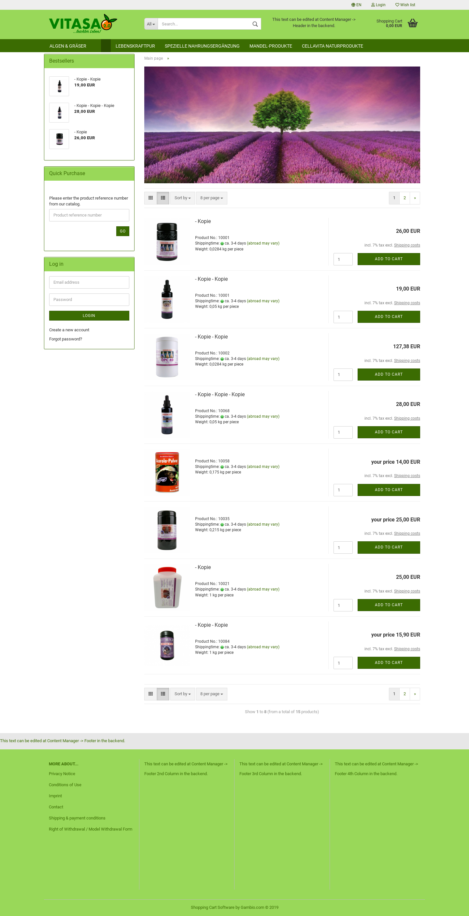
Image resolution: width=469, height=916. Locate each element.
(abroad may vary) (263, 243)
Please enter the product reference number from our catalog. (88, 201)
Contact (56, 806)
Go (123, 231)
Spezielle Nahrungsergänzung (202, 46)
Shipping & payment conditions (77, 818)
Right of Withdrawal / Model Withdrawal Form (90, 829)
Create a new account (69, 329)
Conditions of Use (65, 784)
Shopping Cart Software (212, 907)
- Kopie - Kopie (211, 279)
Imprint (55, 795)
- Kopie (203, 221)
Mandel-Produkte (270, 46)
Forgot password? (65, 339)
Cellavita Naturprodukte (332, 46)
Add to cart (389, 259)
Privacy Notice (62, 773)
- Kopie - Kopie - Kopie (220, 394)
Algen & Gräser (68, 46)
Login (378, 5)
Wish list (405, 5)
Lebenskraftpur (135, 46)
